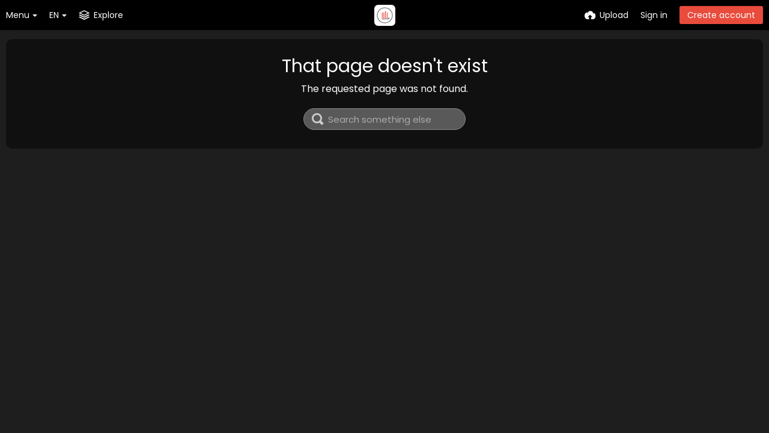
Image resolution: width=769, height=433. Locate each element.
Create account (721, 15)
